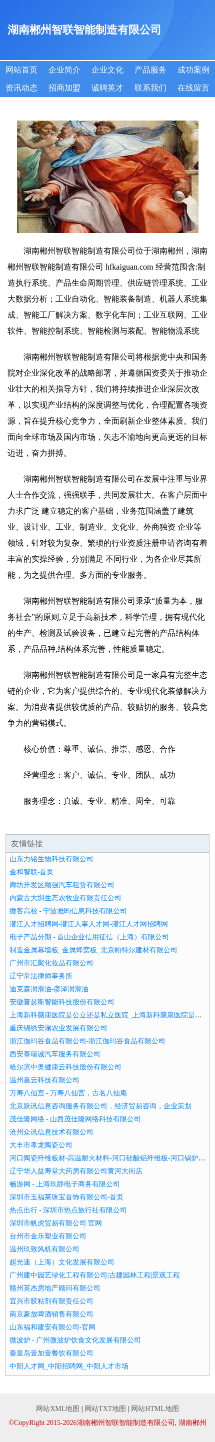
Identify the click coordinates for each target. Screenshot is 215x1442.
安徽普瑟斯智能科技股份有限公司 (62, 1002)
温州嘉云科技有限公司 (45, 1080)
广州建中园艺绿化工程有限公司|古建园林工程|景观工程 (95, 1275)
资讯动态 (22, 88)
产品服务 (150, 70)
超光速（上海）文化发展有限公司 (62, 1262)
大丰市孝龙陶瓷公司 (41, 1145)
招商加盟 (64, 88)
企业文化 (108, 70)
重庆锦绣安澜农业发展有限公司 (59, 1028)
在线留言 (194, 88)
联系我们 (150, 88)
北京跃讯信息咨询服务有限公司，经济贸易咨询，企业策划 (101, 1106)
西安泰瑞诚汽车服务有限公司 (55, 1054)
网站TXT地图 (105, 1408)
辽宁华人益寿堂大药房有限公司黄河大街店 (76, 1171)
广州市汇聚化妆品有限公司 (52, 963)
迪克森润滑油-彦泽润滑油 (49, 989)
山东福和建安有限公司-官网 (53, 1327)
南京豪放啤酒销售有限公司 (52, 1314)
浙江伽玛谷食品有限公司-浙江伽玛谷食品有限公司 (88, 1041)
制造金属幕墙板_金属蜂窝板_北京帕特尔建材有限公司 (94, 950)
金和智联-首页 (32, 872)
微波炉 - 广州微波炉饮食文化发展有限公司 (76, 1340)
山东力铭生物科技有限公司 (52, 859)
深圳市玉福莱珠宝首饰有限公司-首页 (67, 1197)
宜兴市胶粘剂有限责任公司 (52, 1301)
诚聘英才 (108, 88)
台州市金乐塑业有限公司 (48, 1236)
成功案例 (194, 70)
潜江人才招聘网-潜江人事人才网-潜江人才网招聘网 (89, 924)
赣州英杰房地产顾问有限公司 (55, 1288)
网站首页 (22, 70)
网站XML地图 (58, 1408)
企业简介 (64, 70)
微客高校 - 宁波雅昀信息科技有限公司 (69, 911)
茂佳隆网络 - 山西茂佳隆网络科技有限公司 (76, 1119)
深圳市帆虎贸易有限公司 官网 (56, 1223)
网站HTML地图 (155, 1408)
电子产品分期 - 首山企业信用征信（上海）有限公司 (90, 937)
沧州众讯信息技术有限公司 (52, 1132)
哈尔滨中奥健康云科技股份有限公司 (66, 1067)
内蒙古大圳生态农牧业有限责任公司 (66, 898)
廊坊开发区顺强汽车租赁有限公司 (62, 885)
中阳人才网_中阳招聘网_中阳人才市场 (69, 1366)
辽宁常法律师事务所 (41, 976)
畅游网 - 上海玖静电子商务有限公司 (65, 1184)
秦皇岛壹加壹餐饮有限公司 (52, 1353)
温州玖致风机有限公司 (45, 1249)
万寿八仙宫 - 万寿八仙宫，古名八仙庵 (69, 1093)
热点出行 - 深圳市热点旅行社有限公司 (69, 1210)
